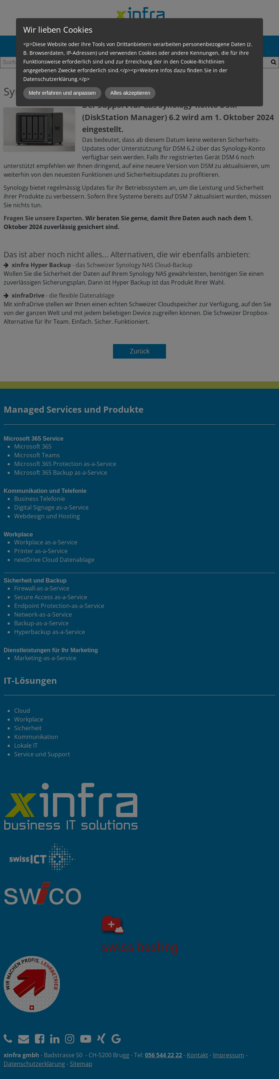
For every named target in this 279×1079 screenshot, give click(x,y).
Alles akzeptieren (130, 93)
